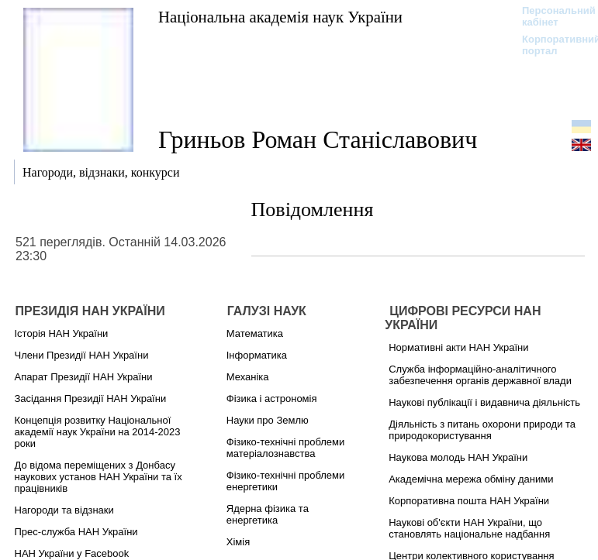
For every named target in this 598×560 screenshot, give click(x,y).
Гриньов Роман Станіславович (317, 139)
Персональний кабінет (551, 16)
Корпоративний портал (551, 45)
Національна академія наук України (280, 17)
